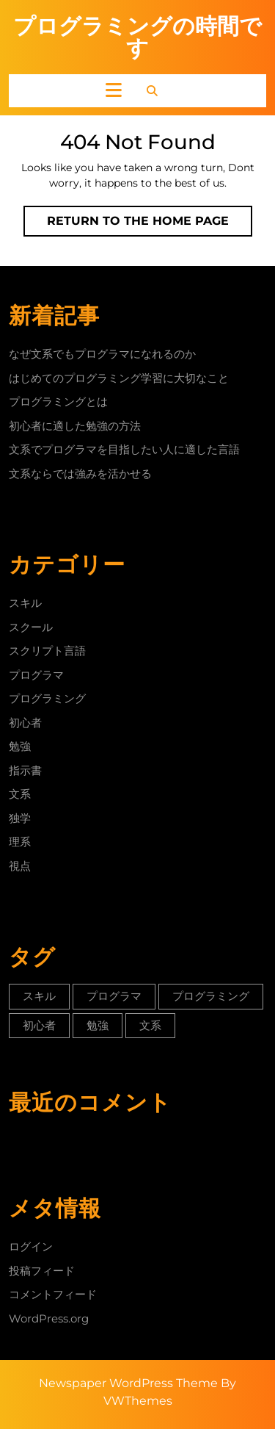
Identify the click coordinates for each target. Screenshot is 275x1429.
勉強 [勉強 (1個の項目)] (98, 1025)
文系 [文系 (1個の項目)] (150, 1025)
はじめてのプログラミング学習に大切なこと (119, 378)
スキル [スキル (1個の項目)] (39, 996)
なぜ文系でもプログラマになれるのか (102, 354)
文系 (20, 794)
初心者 (25, 723)
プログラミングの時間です (137, 37)
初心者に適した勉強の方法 (75, 426)
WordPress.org (49, 1318)
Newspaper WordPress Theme (128, 1383)
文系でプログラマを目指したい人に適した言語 (124, 449)
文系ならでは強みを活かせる (80, 473)
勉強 (20, 746)
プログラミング (47, 698)
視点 (20, 866)
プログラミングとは (58, 401)
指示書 (25, 770)
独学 (20, 818)
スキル (25, 603)
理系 (20, 842)
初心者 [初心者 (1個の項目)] (39, 1025)
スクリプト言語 (47, 651)
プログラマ (36, 675)
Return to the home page (149, 224)
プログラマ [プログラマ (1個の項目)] (114, 996)
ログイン (31, 1246)
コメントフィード (53, 1294)
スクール (31, 627)
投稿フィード (42, 1271)
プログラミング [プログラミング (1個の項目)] (210, 996)
